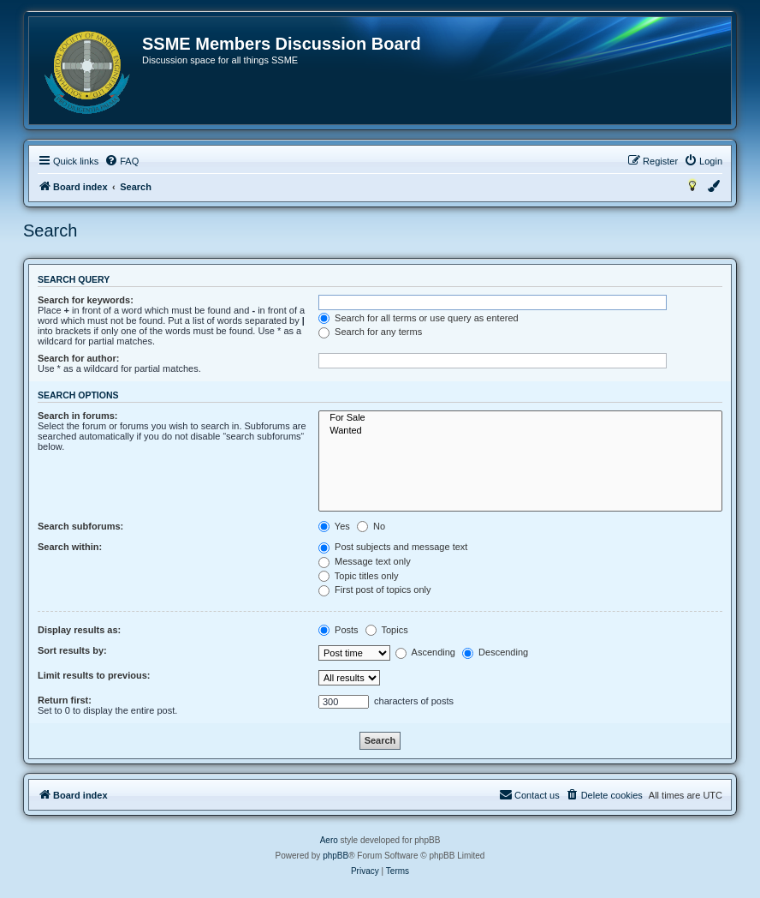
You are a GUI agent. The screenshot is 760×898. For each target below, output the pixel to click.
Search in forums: (78, 415)
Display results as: (79, 630)
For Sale (520, 418)
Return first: (65, 700)
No (371, 526)
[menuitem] (121, 161)
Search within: (70, 547)
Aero (329, 840)
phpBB (335, 855)
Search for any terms (370, 331)
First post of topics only (374, 589)
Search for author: (78, 358)
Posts (338, 630)
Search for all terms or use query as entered (418, 318)
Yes (334, 526)
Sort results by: (72, 650)
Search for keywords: (86, 300)
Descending (495, 652)
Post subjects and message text (392, 547)
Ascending (425, 652)
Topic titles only (358, 576)
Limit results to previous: (94, 675)
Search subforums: (80, 526)
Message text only (364, 561)
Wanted (520, 431)
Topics (386, 630)
